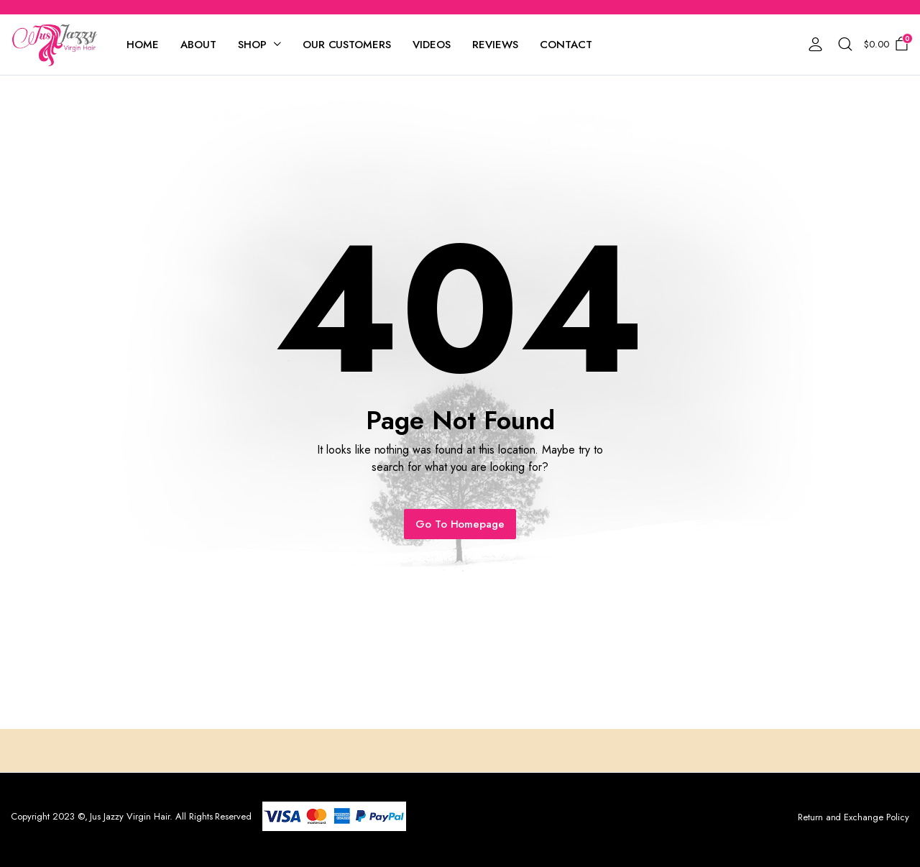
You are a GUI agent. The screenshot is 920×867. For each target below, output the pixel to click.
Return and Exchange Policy (853, 817)
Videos (432, 44)
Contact (566, 44)
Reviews (495, 44)
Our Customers (347, 44)
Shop (252, 44)
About (198, 44)
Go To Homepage (460, 524)
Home (142, 44)
